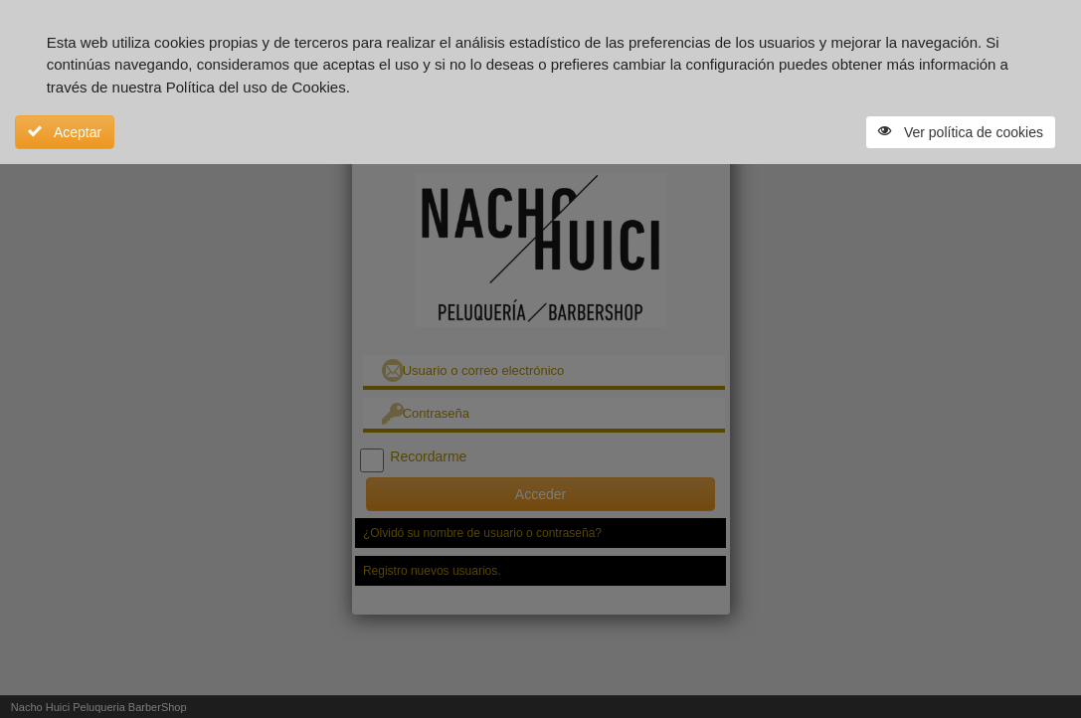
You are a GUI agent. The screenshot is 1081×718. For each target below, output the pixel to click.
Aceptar (64, 132)
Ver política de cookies (960, 132)
